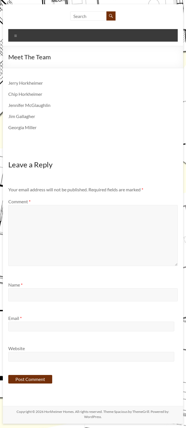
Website (16, 348)
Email (15, 318)
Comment (19, 201)
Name (15, 284)
